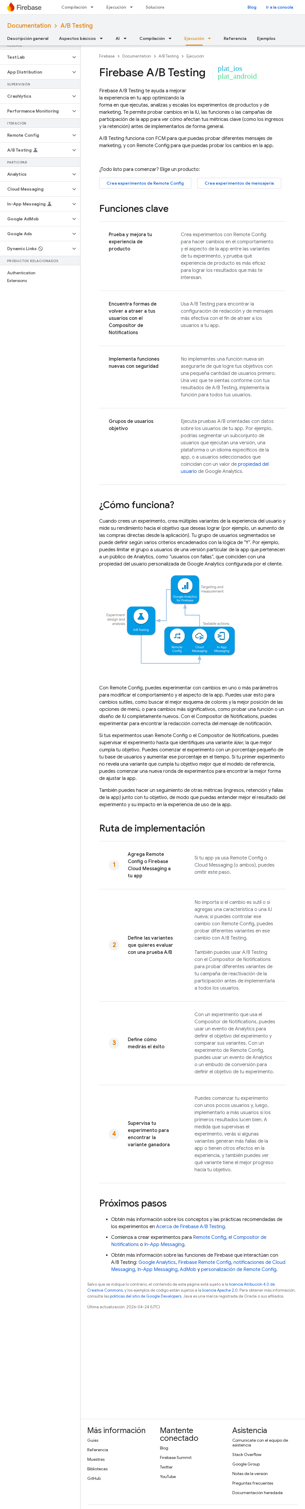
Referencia (235, 38)
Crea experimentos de (145, 183)
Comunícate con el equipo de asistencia (260, 1443)
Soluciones (157, 7)
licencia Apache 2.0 (220, 1290)
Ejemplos (266, 38)
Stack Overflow (247, 1454)
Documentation (29, 25)
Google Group (246, 1464)
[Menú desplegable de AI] (127, 38)
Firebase (107, 56)
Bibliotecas (97, 1468)
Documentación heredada (257, 1492)
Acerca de (190, 1227)
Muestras (96, 1459)
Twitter (166, 1467)
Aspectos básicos (77, 38)
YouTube (168, 1476)
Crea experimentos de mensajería (239, 183)
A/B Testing (76, 25)
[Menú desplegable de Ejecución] (133, 7)
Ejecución (116, 7)
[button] (35, 57)
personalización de (238, 1270)
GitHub (94, 1478)
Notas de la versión (250, 1473)
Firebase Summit (176, 1457)
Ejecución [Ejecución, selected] (194, 38)
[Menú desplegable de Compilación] (94, 7)
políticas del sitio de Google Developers (145, 1296)
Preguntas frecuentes (252, 1483)
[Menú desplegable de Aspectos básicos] (103, 38)
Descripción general (27, 38)
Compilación (74, 7)
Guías (92, 1440)
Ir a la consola (279, 7)
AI (118, 38)
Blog (252, 7)
